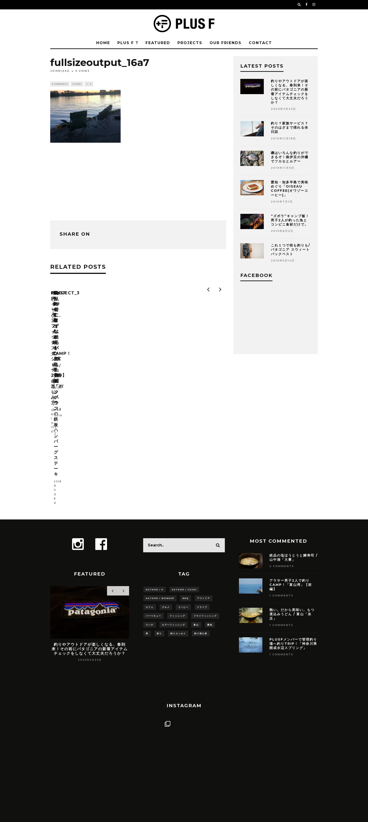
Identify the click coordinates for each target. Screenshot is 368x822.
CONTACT (260, 43)
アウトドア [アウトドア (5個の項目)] (203, 488)
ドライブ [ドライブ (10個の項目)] (202, 497)
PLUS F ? (127, 43)
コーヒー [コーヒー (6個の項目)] (183, 497)
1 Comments (281, 485)
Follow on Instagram (184, 705)
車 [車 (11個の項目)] (147, 525)
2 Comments (281, 456)
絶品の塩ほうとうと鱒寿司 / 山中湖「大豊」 (293, 447)
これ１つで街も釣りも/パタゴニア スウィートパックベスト (290, 249)
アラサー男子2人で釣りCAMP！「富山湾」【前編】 (290, 474)
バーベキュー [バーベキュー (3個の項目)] (153, 506)
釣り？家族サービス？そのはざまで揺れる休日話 (289, 127)
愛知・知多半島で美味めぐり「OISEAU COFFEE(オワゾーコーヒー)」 (289, 188)
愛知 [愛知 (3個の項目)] (209, 516)
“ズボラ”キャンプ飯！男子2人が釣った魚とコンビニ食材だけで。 (290, 220)
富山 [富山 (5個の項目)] (196, 516)
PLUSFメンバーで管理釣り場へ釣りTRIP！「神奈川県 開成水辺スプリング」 (295, 533)
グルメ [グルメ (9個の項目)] (166, 497)
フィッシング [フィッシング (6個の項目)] (177, 506)
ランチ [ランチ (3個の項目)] (149, 516)
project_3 (153, 350)
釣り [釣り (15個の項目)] (159, 525)
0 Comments (60, 84)
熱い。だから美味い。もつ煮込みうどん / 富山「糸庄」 (291, 504)
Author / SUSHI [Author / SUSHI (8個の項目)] (184, 479)
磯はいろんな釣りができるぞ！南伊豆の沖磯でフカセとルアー (289, 157)
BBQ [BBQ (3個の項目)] (186, 488)
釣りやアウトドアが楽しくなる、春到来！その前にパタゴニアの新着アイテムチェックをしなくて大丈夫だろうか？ (289, 91)
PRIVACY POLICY (197, 766)
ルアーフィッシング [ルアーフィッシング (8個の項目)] (173, 516)
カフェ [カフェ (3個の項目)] (149, 497)
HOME (103, 43)
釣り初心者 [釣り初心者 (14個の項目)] (200, 525)
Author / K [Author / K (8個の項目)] (154, 479)
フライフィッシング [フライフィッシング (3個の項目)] (205, 506)
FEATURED (158, 43)
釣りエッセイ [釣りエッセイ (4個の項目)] (178, 525)
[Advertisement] (138, 181)
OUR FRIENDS (226, 43)
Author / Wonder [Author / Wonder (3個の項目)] (160, 488)
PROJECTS (189, 43)
